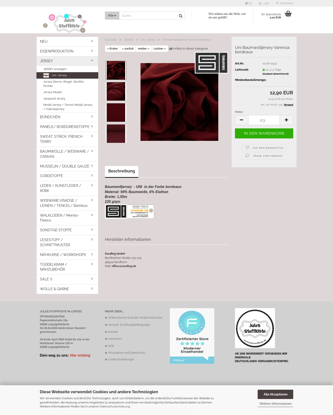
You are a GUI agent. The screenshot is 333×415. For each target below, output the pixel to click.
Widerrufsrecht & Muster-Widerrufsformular (135, 317)
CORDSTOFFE (51, 176)
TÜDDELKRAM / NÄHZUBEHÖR (53, 267)
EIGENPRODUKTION (56, 51)
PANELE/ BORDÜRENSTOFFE (65, 127)
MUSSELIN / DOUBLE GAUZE (64, 166)
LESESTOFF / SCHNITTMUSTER (55, 242)
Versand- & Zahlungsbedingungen (129, 324)
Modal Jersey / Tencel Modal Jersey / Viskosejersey (67, 107)
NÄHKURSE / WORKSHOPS (63, 255)
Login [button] (264, 3)
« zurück (128, 48)
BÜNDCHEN (50, 117)
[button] (248, 3)
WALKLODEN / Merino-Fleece (59, 218)
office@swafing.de (124, 266)
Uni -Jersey (55, 75)
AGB (111, 345)
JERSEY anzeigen (55, 69)
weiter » (143, 48)
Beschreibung (121, 171)
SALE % (46, 279)
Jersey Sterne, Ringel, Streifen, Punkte (64, 84)
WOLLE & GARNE (54, 289)
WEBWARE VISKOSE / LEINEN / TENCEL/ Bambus (64, 203)
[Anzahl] (264, 120)
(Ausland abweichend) (276, 73)
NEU (44, 41)
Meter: (239, 112)
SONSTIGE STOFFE (56, 230)
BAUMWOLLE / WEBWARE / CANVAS (64, 154)
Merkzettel (284, 3)
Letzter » (159, 48)
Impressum (115, 338)
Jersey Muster (52, 92)
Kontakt (113, 331)
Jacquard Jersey (54, 98)
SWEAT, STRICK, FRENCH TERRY (61, 139)
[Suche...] (112, 16)
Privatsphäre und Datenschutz (126, 352)
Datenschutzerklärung (115, 406)
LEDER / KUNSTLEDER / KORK (60, 188)
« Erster (112, 48)
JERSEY (46, 61)
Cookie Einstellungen (121, 359)
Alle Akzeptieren (275, 394)
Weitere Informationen (275, 403)
